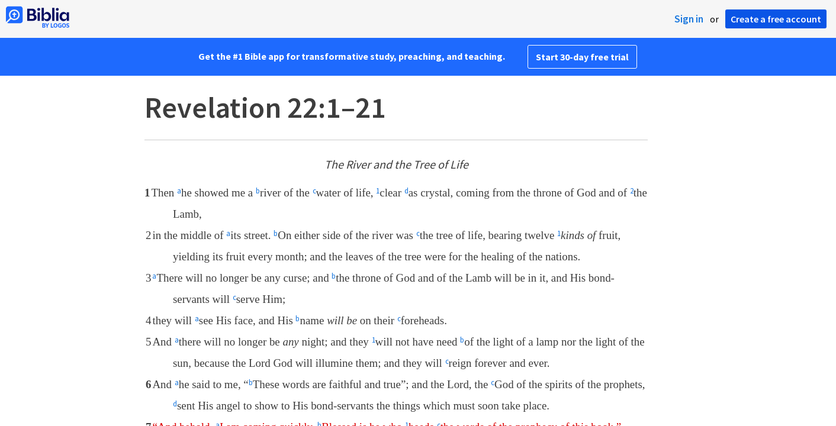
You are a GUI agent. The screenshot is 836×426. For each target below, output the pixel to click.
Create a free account (776, 19)
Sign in (688, 18)
